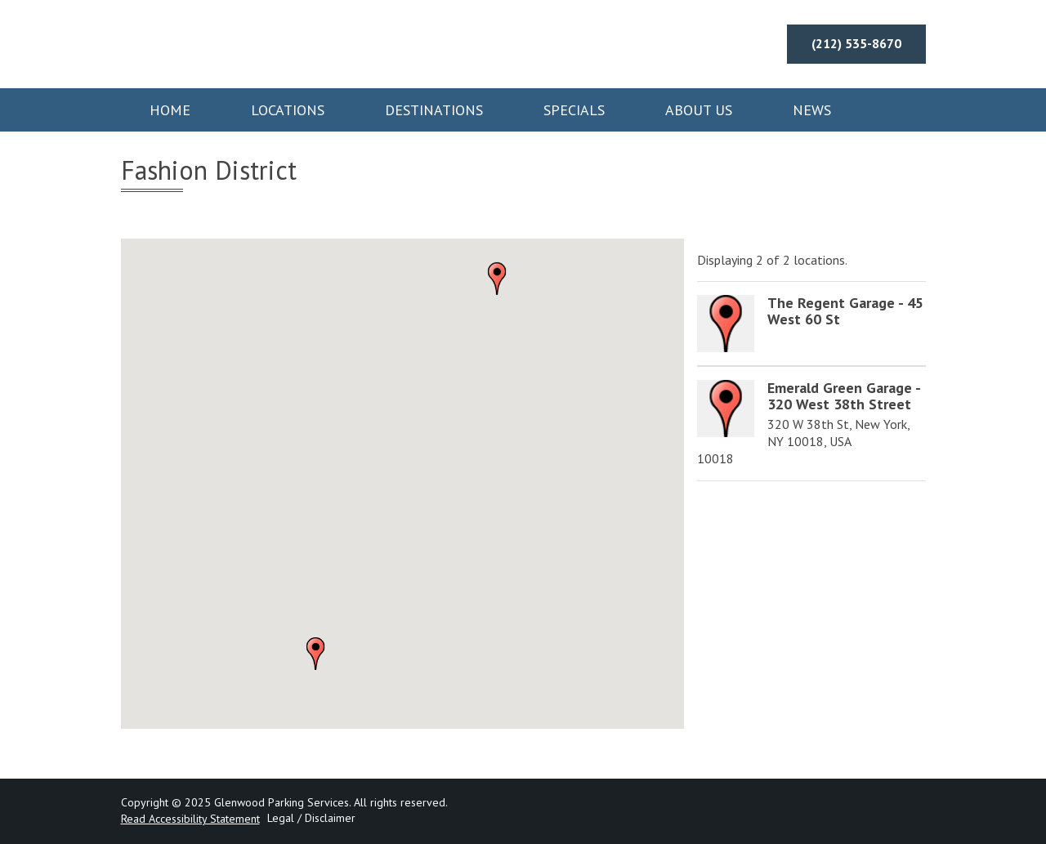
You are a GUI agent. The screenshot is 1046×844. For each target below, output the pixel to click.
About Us (698, 109)
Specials (574, 109)
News (812, 109)
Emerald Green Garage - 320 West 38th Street (843, 395)
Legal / (284, 818)
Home (170, 109)
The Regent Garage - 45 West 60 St (845, 310)
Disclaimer (330, 818)
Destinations (434, 109)
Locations (287, 109)
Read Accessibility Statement (190, 818)
